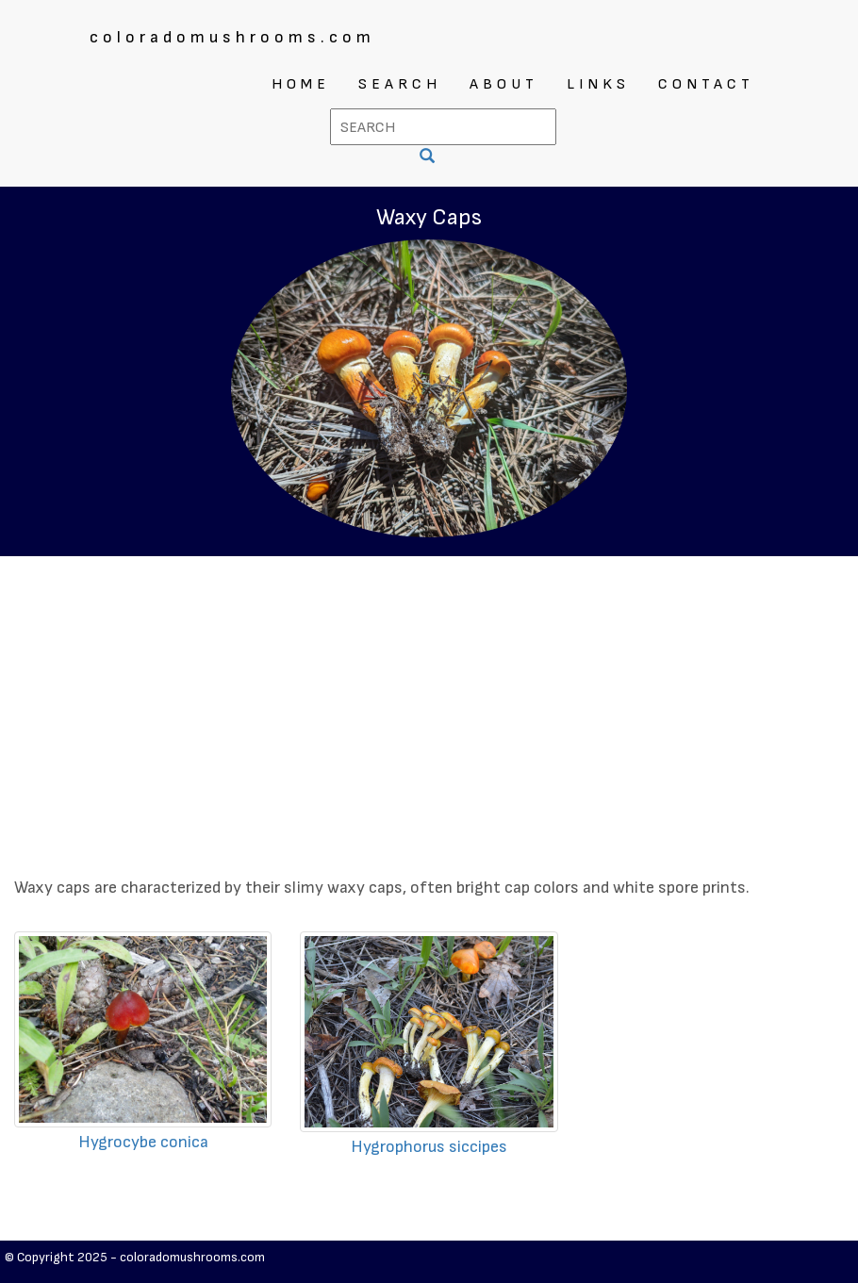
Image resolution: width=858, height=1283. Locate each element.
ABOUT (504, 84)
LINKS (598, 84)
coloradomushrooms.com (232, 37)
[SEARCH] (429, 158)
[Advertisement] (429, 698)
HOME (301, 84)
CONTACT (706, 84)
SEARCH (399, 84)
